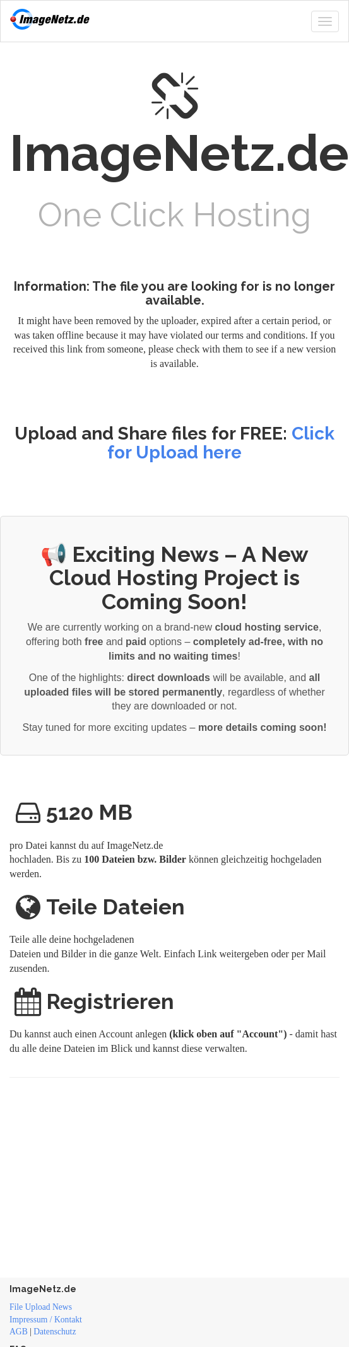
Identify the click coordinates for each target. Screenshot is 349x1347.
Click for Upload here (220, 443)
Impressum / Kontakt (45, 1319)
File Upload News (40, 1307)
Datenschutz (54, 1331)
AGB (18, 1331)
